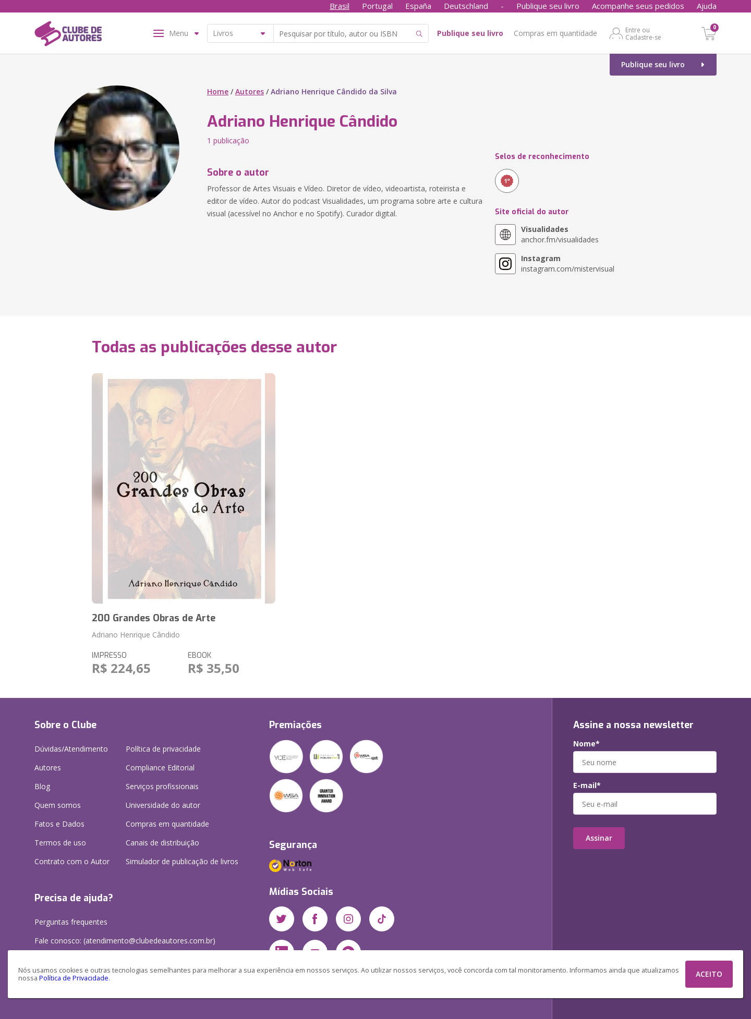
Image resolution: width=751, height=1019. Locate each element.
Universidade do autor (163, 805)
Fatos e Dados (59, 824)
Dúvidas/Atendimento (71, 749)
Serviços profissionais (162, 786)
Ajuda (707, 6)
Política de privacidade (163, 749)
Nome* (586, 744)
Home (217, 91)
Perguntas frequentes (70, 922)
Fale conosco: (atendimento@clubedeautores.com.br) (124, 941)
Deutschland (466, 6)
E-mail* (587, 785)
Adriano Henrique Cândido (136, 635)
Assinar (599, 838)
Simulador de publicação (182, 861)
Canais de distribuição (162, 843)
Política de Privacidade (73, 978)
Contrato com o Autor (72, 861)
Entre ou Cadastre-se (643, 33)
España (418, 6)
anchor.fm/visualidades (560, 234)
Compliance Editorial (160, 767)
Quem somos (57, 805)
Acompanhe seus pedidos (638, 6)
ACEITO (709, 974)
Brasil (339, 6)
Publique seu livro (547, 6)
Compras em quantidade (555, 33)
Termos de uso (60, 843)
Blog (42, 786)
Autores (249, 91)
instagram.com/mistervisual (567, 263)
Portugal (377, 6)
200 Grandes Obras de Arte (153, 618)
